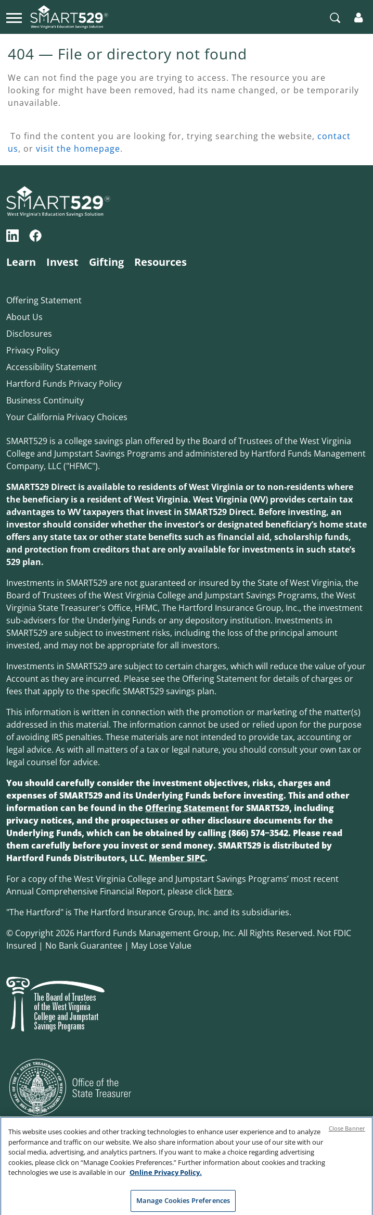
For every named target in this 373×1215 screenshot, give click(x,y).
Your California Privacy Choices (66, 417)
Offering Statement (44, 300)
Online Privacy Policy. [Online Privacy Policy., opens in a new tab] (166, 1176)
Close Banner (347, 1132)
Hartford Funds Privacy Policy (64, 383)
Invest (62, 262)
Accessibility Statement (51, 367)
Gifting (106, 262)
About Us (24, 317)
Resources (160, 262)
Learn (21, 262)
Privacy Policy (32, 350)
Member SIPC (177, 858)
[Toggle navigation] (14, 16)
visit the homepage (78, 148)
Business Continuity (45, 400)
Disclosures (29, 333)
